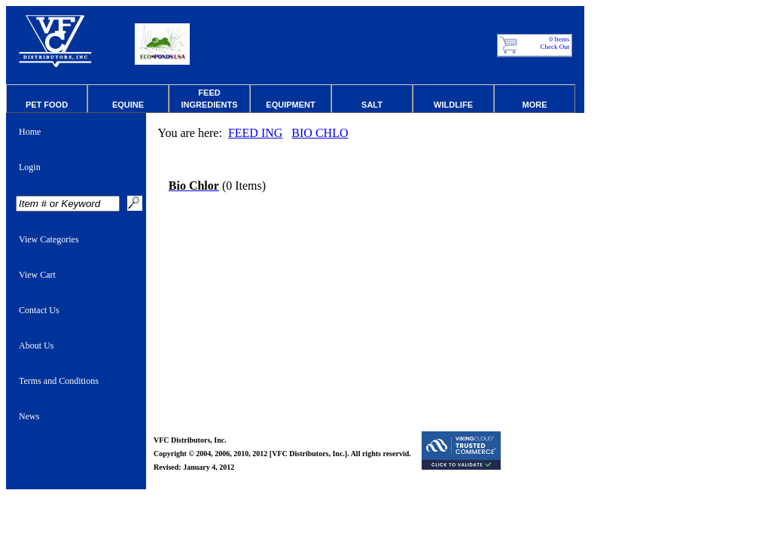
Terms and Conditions (59, 381)
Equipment (290, 104)
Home (30, 131)
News (29, 416)
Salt (371, 104)
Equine (128, 104)
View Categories (49, 239)
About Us (36, 345)
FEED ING (255, 132)
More (535, 104)
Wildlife (453, 104)
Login (30, 167)
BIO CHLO (319, 132)
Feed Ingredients (209, 98)
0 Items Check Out (555, 42)
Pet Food (47, 104)
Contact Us (39, 310)
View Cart (37, 274)
